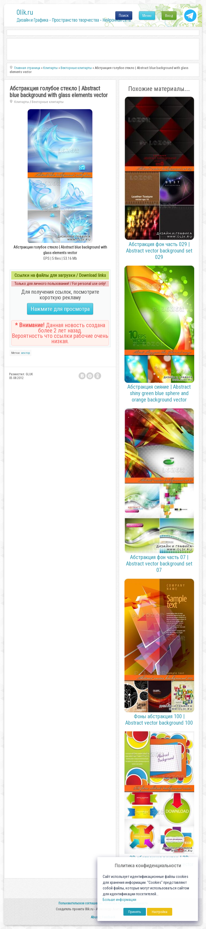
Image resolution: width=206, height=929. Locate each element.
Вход (169, 15)
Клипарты (21, 102)
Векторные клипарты (48, 102)
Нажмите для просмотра (60, 308)
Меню (147, 15)
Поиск (124, 15)
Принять (134, 912)
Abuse (95, 917)
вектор (25, 353)
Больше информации (119, 899)
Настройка (159, 912)
